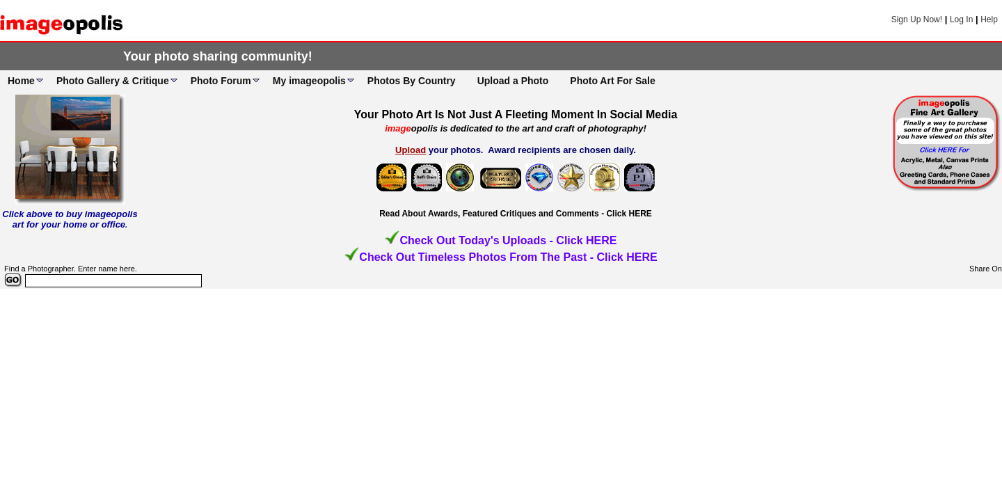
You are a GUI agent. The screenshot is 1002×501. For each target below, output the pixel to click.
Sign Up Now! (916, 19)
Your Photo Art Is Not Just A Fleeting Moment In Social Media (516, 114)
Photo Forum (221, 80)
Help (989, 19)
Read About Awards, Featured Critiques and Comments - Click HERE (515, 213)
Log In (961, 19)
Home (21, 80)
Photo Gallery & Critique (112, 80)
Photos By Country (411, 80)
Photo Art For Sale (612, 80)
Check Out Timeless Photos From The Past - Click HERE (508, 257)
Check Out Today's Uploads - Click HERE (508, 240)
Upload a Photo (513, 80)
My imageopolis (309, 80)
